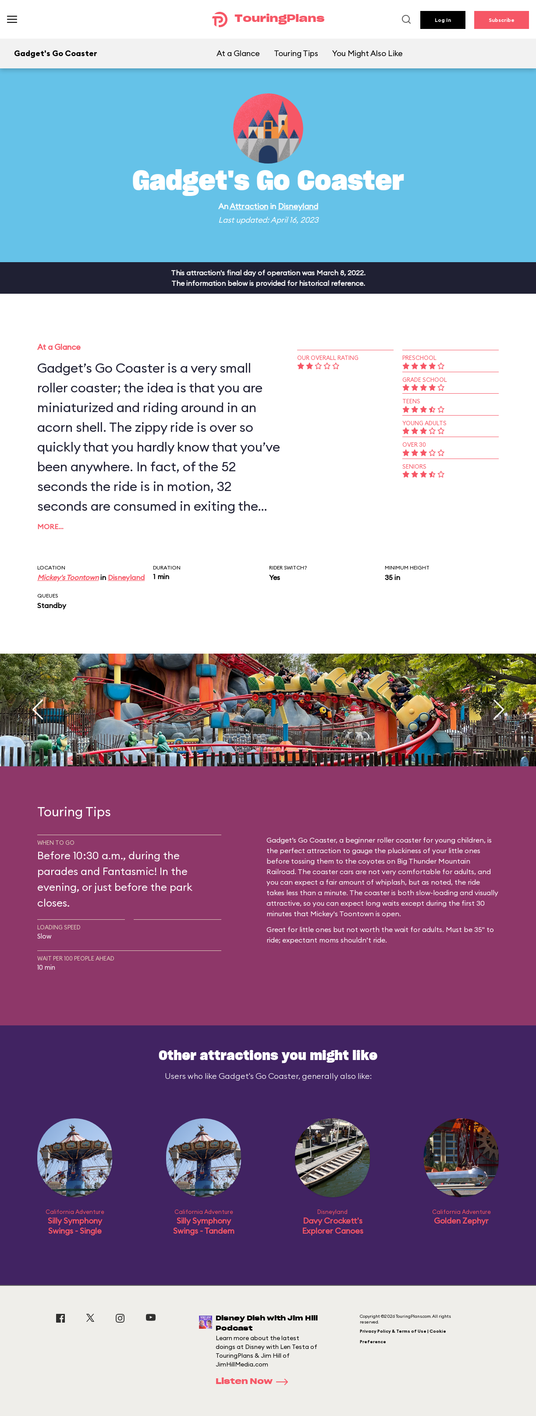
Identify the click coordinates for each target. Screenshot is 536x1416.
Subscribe (502, 20)
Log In (443, 20)
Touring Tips (296, 53)
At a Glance (238, 53)
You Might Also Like (367, 53)
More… (50, 526)
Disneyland (298, 206)
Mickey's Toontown (68, 577)
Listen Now (255, 1382)
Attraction (249, 206)
